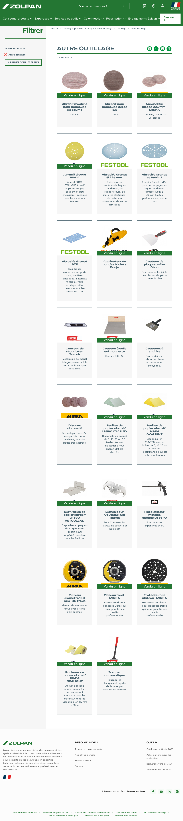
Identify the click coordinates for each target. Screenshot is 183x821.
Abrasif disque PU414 (74, 176)
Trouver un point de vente (88, 749)
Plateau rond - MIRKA (114, 597)
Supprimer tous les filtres (23, 62)
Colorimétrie (92, 18)
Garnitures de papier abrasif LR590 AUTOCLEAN (75, 516)
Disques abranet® (74, 427)
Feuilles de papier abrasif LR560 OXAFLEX (114, 428)
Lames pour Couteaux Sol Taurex (114, 514)
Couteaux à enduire (154, 350)
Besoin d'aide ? (83, 760)
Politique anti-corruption (97, 815)
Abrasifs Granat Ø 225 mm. (114, 176)
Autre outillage (17, 54)
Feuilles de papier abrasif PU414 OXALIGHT (154, 430)
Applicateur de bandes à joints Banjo (114, 264)
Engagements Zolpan (142, 18)
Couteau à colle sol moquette (114, 350)
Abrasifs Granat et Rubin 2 (154, 176)
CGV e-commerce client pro (63, 815)
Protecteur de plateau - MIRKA (154, 597)
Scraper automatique (114, 674)
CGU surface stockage (155, 812)
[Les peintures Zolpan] (26, 6)
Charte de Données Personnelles (93, 812)
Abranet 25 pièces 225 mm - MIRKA (154, 106)
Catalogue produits (16, 18)
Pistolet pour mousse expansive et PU (154, 514)
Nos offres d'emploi (85, 755)
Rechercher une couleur (159, 763)
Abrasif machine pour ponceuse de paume (74, 106)
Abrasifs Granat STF (74, 263)
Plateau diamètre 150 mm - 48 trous (74, 598)
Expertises (42, 18)
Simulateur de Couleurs (158, 769)
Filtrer (33, 30)
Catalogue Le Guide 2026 (159, 749)
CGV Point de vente (126, 812)
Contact (79, 766)
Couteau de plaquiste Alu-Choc (154, 264)
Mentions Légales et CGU (56, 812)
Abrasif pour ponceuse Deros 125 (114, 106)
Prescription (114, 18)
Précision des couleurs (25, 812)
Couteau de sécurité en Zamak (75, 351)
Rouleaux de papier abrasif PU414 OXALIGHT (75, 677)
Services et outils (66, 18)
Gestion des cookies (126, 815)
